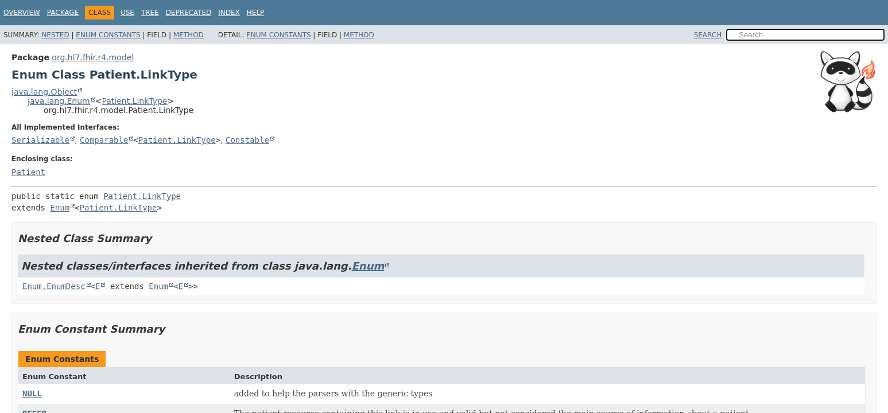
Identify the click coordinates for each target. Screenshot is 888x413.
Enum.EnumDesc (54, 286)
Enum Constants (108, 35)
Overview (21, 13)
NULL (32, 393)
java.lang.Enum (59, 101)
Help (256, 13)
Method (188, 35)
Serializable (40, 140)
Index (229, 13)
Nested (55, 35)
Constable (247, 140)
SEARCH (708, 35)
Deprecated (189, 13)
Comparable (104, 140)
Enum (59, 207)
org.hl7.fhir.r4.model (93, 57)
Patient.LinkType (134, 101)
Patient (28, 172)
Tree (150, 13)
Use (127, 13)
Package (63, 13)
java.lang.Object (44, 91)
